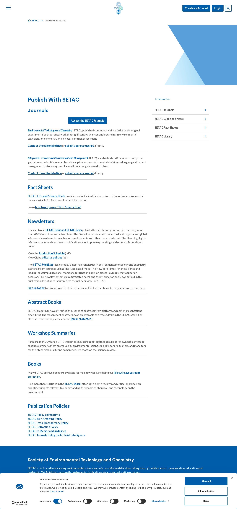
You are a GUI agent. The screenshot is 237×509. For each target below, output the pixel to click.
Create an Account (196, 8)
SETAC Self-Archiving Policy (45, 418)
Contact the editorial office (45, 145)
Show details (159, 501)
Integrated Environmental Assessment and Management (58, 158)
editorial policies (52, 257)
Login (217, 8)
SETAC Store (73, 383)
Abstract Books (44, 302)
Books (34, 364)
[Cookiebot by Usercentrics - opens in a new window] (19, 503)
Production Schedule (52, 253)
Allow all (206, 481)
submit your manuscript (79, 145)
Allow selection (206, 491)
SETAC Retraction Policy (43, 427)
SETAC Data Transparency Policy (48, 422)
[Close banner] (232, 478)
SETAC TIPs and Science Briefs (46, 196)
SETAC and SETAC (64, 230)
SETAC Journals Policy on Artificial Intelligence (56, 435)
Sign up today (36, 288)
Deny (206, 501)
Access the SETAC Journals (87, 120)
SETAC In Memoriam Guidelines (47, 431)
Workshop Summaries (52, 333)
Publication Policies (49, 406)
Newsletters (41, 221)
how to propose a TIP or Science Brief (58, 207)
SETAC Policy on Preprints (44, 414)
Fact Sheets (40, 187)
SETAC (35, 20)
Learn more (57, 491)
